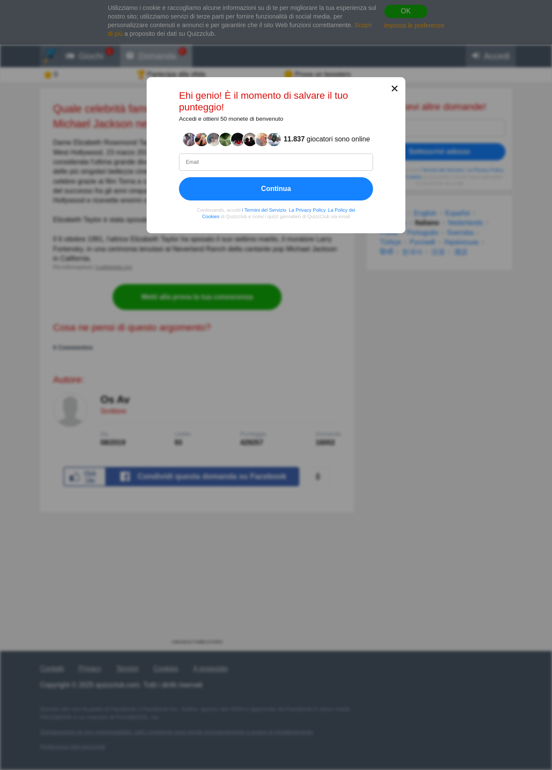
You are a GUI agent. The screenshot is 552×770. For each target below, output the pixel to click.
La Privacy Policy (307, 209)
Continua (276, 188)
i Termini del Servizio (264, 209)
